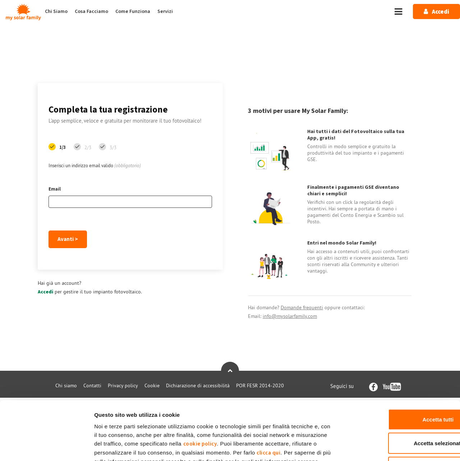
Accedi (45, 292)
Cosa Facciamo (91, 11)
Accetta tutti (400, 366)
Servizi (165, 11)
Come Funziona (132, 11)
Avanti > (68, 239)
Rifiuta (400, 414)
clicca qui (268, 399)
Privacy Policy (235, 417)
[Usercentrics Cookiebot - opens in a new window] (46, 447)
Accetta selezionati (400, 390)
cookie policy (200, 390)
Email (55, 189)
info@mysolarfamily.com (290, 316)
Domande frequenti (302, 307)
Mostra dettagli (378, 447)
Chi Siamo (56, 11)
